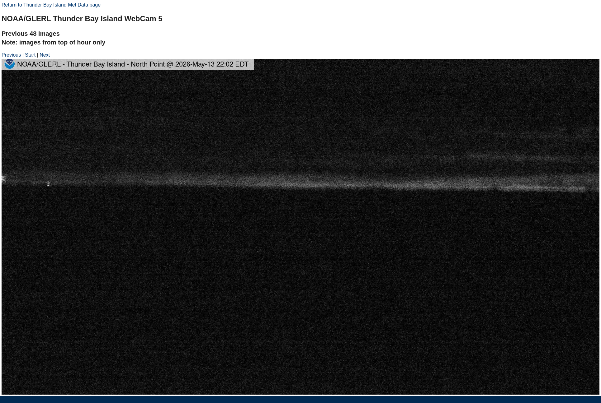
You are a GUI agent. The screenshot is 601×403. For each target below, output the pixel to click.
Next (45, 55)
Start (30, 55)
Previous (11, 55)
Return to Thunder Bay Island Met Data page (51, 4)
